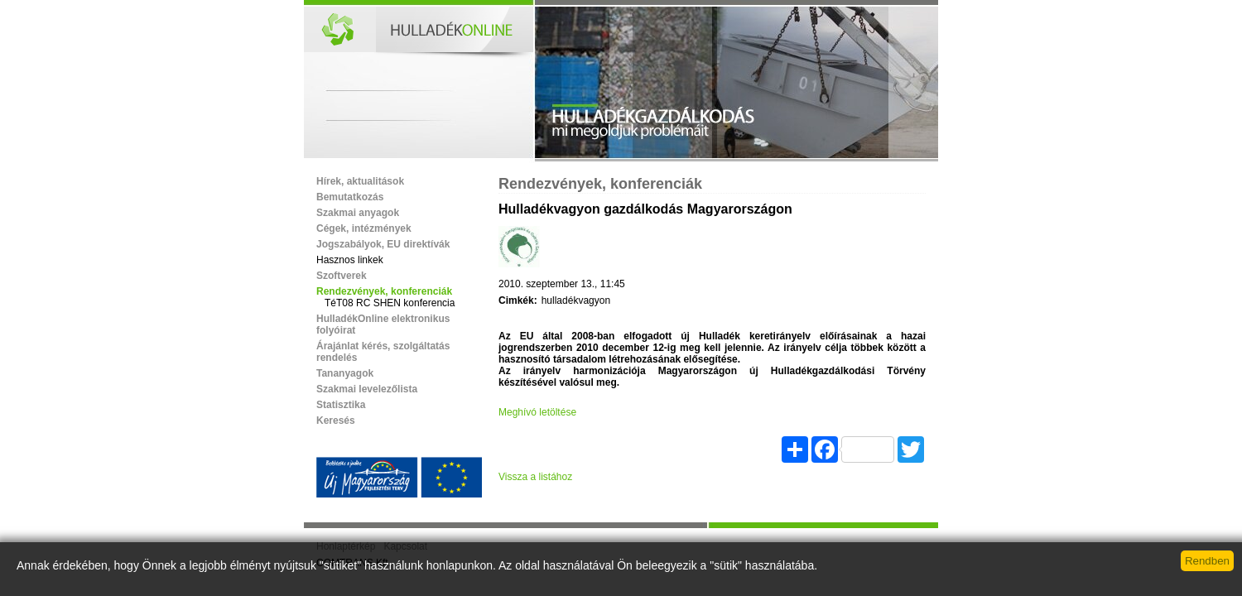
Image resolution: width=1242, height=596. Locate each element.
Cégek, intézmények (364, 228)
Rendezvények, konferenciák (384, 291)
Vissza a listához (535, 477)
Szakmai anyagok (357, 213)
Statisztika (340, 405)
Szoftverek (341, 275)
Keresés (335, 420)
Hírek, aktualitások (360, 181)
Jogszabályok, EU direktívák (383, 244)
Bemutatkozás (349, 197)
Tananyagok (344, 373)
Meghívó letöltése (537, 412)
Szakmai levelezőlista (366, 389)
